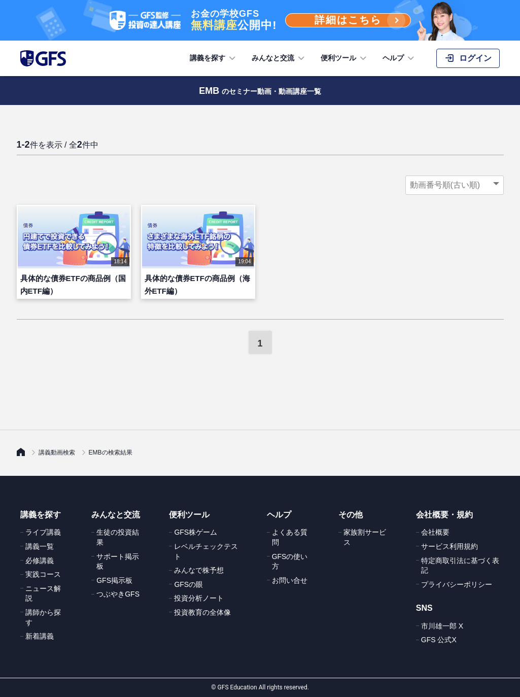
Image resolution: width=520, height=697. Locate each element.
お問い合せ (289, 580)
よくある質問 (289, 537)
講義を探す (213, 58)
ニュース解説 (43, 593)
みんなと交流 (279, 58)
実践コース (43, 574)
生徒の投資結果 (117, 537)
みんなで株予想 (199, 570)
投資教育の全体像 (202, 612)
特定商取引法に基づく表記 (460, 565)
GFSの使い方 (290, 561)
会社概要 (435, 532)
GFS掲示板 (114, 580)
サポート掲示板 (117, 561)
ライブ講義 (43, 532)
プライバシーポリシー (456, 584)
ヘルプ (399, 58)
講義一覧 (39, 546)
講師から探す (43, 617)
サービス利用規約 (449, 546)
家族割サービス (364, 537)
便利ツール (344, 58)
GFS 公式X (439, 640)
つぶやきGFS (118, 594)
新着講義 (39, 636)
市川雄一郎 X (442, 626)
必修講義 (39, 560)
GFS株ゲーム (195, 532)
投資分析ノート (199, 598)
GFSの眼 (188, 584)
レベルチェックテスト (206, 551)
